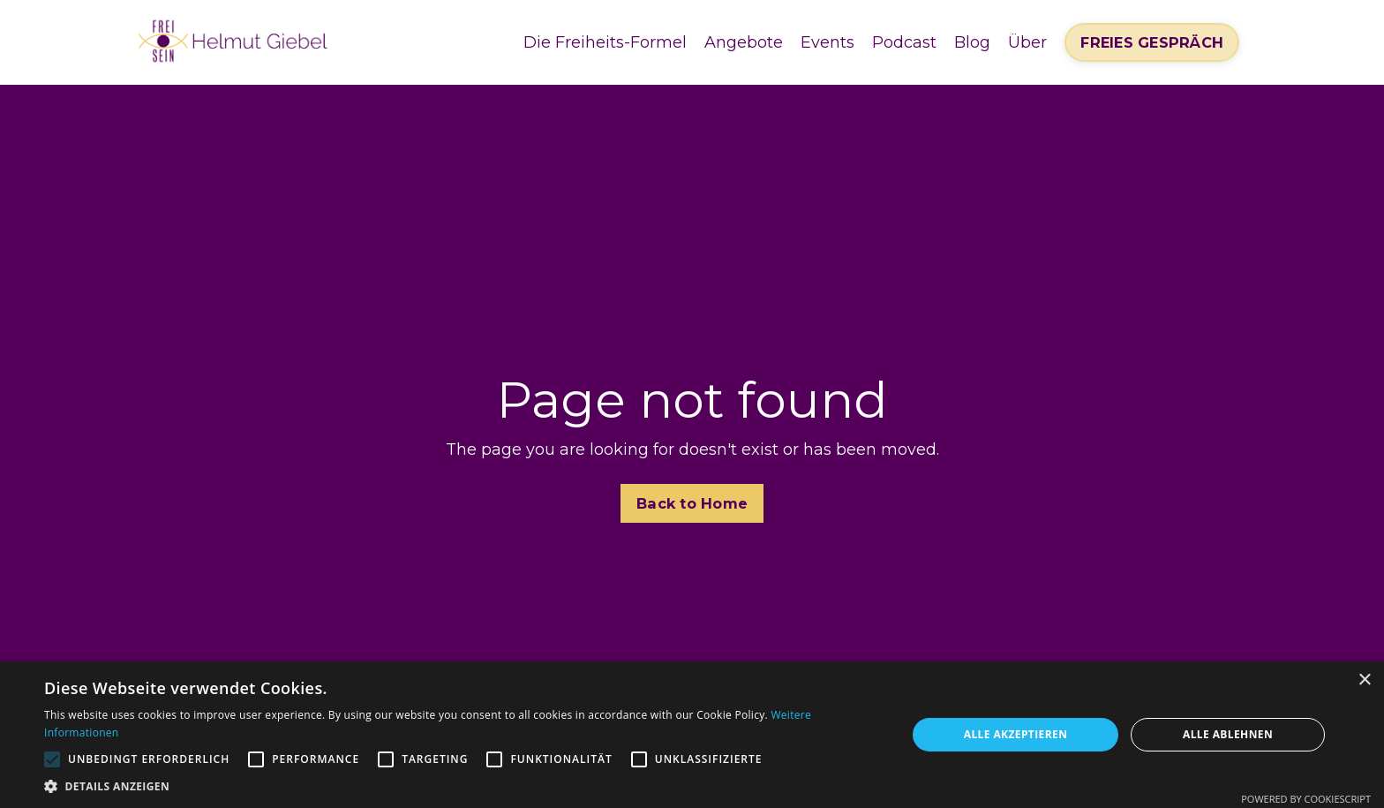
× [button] (1364, 680)
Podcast (904, 42)
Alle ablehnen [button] (1228, 734)
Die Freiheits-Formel (605, 42)
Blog (972, 42)
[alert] (692, 734)
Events (827, 42)
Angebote (743, 42)
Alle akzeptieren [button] (1016, 734)
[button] (462, 786)
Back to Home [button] (692, 503)
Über (1027, 42)
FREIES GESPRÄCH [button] (1151, 42)
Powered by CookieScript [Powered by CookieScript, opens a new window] (1306, 798)
